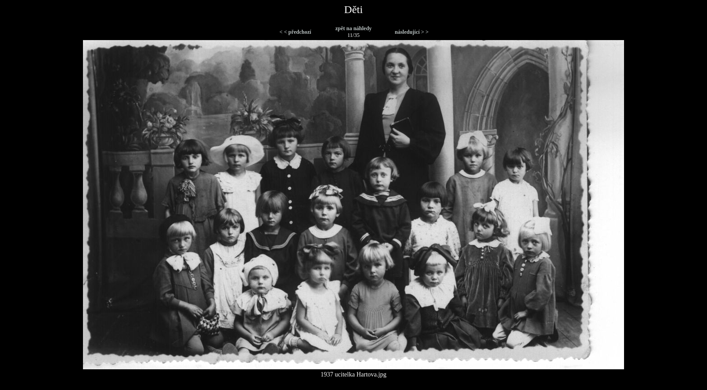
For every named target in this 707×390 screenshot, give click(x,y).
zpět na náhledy (353, 28)
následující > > (411, 32)
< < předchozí (295, 32)
